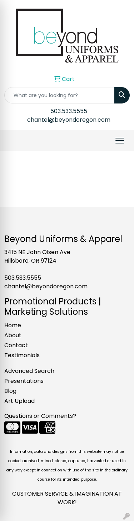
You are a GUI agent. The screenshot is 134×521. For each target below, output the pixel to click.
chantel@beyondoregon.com (68, 120)
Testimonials (22, 355)
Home (12, 325)
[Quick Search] (59, 95)
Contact (16, 345)
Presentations (24, 381)
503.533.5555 (68, 111)
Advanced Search (29, 371)
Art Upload (19, 401)
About (12, 335)
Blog (10, 391)
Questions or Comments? (40, 416)
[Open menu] (120, 140)
